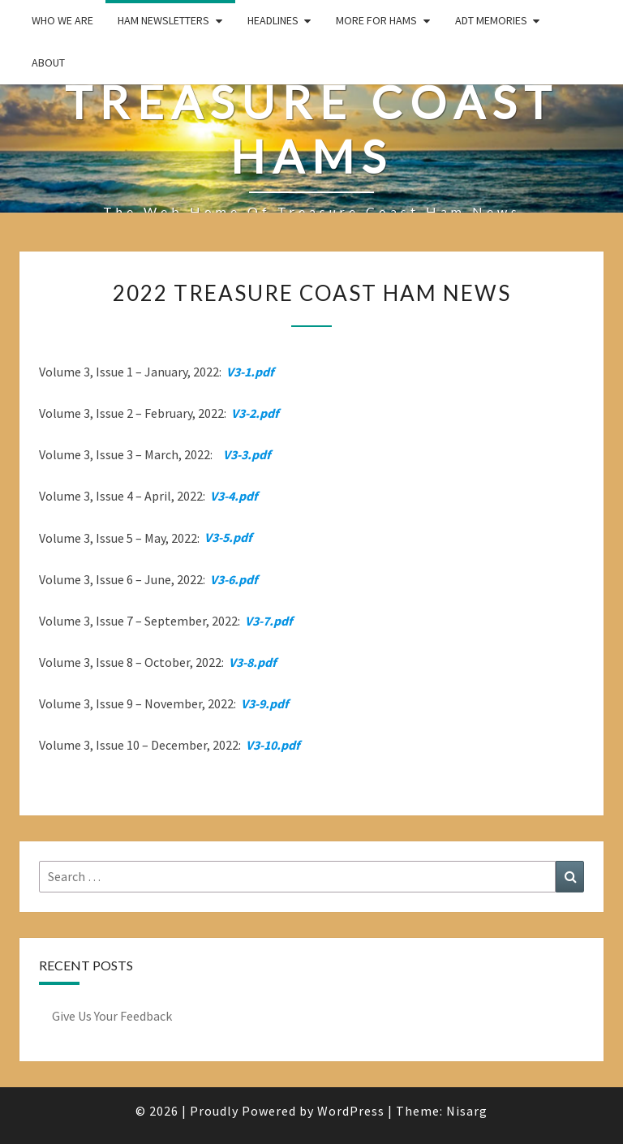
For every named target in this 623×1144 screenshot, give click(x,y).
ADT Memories (491, 20)
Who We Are (62, 20)
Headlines (273, 20)
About (48, 62)
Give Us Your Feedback (112, 1016)
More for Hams (376, 20)
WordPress (351, 1111)
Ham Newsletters (163, 20)
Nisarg (467, 1111)
